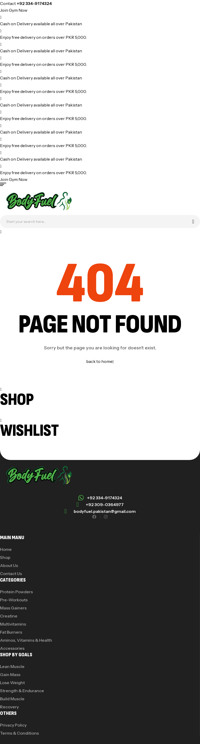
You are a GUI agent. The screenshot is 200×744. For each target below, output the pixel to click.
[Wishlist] (1, 420)
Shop (17, 400)
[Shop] (1, 389)
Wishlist (29, 431)
